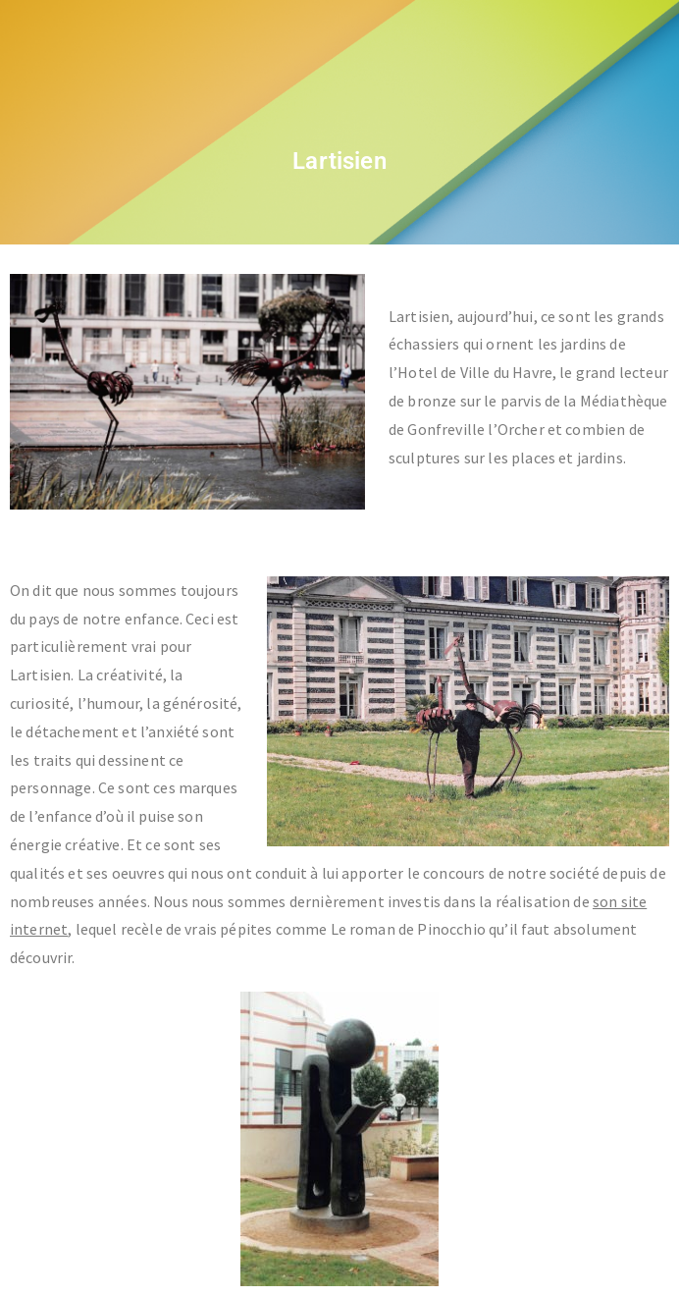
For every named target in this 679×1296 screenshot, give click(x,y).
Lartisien (339, 161)
